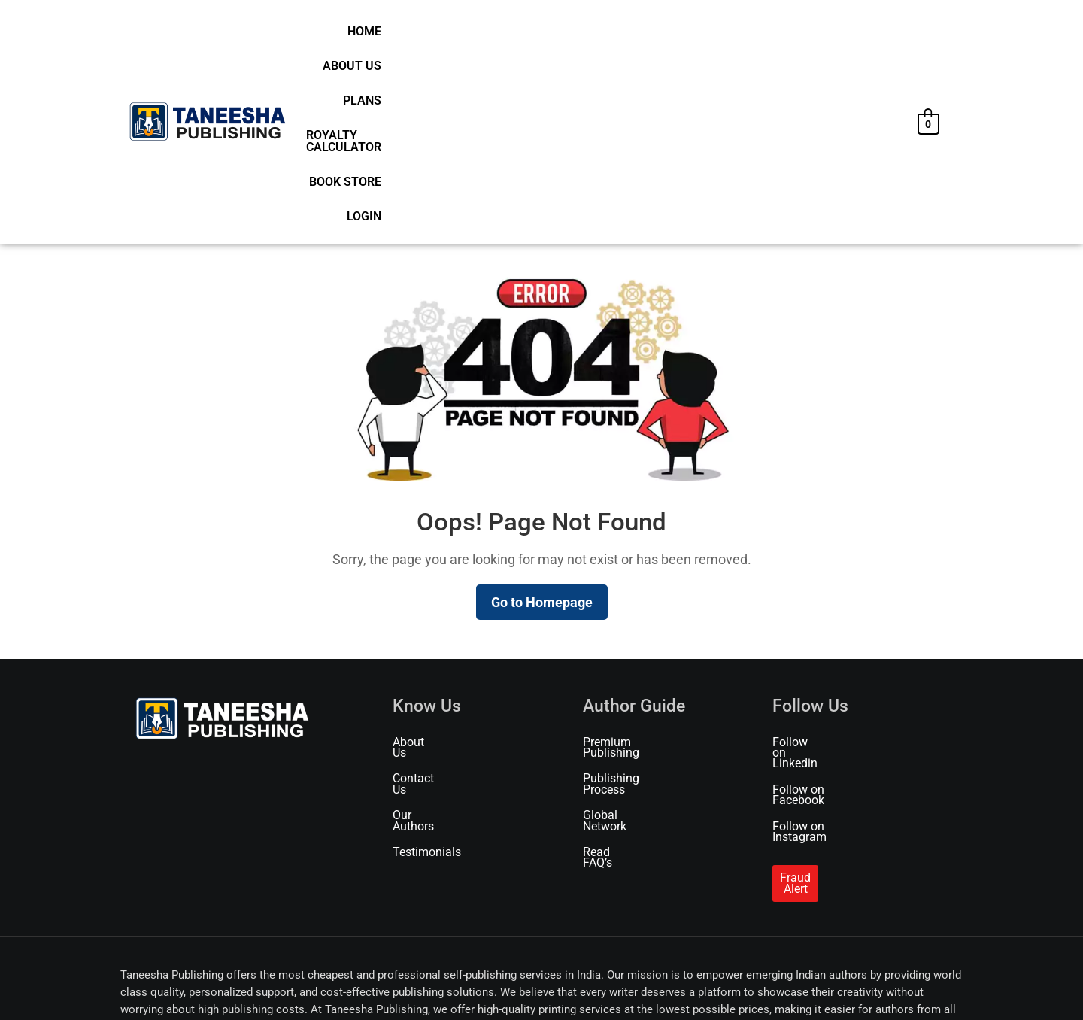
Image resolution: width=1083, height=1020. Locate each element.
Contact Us (421, 591)
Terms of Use (253, 988)
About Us (551, 36)
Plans (610, 36)
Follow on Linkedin (822, 565)
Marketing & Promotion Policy (663, 988)
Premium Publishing (636, 565)
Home (494, 36)
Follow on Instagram (826, 617)
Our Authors (424, 617)
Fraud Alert (809, 658)
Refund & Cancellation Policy (533, 988)
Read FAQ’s (612, 643)
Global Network (623, 617)
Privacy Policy (319, 988)
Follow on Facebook (825, 591)
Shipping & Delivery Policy (411, 988)
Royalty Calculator (704, 36)
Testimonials (427, 643)
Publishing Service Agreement (796, 988)
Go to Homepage (542, 425)
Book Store (816, 36)
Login (880, 36)
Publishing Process (633, 591)
